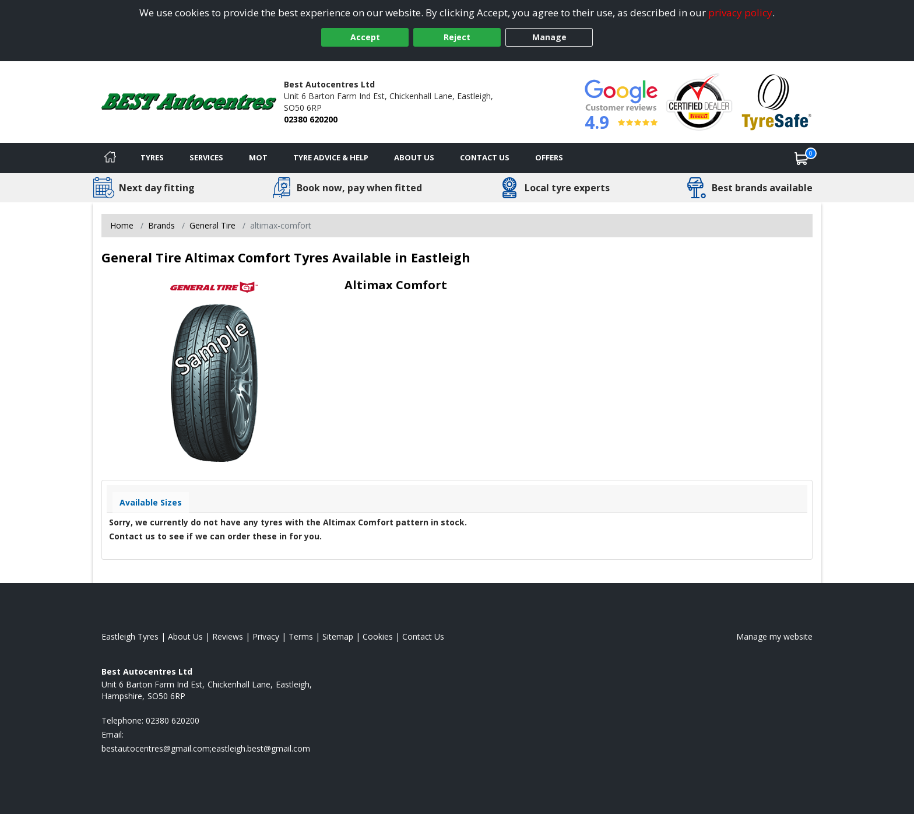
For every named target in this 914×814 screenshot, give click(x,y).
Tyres (152, 157)
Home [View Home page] (121, 225)
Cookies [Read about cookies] (378, 636)
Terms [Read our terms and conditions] (301, 636)
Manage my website (774, 636)
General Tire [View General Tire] (212, 225)
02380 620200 (311, 119)
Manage (549, 37)
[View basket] (801, 158)
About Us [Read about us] (185, 636)
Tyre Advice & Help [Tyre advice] (330, 157)
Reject (457, 37)
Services (206, 157)
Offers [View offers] (549, 157)
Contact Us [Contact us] (484, 157)
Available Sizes (150, 502)
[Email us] (205, 748)
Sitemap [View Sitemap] (337, 636)
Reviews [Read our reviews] (227, 636)
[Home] (110, 158)
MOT (258, 157)
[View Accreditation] (699, 101)
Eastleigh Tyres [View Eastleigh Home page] (130, 636)
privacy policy (740, 12)
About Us (414, 157)
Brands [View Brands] (161, 225)
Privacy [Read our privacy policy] (265, 636)
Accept (365, 37)
